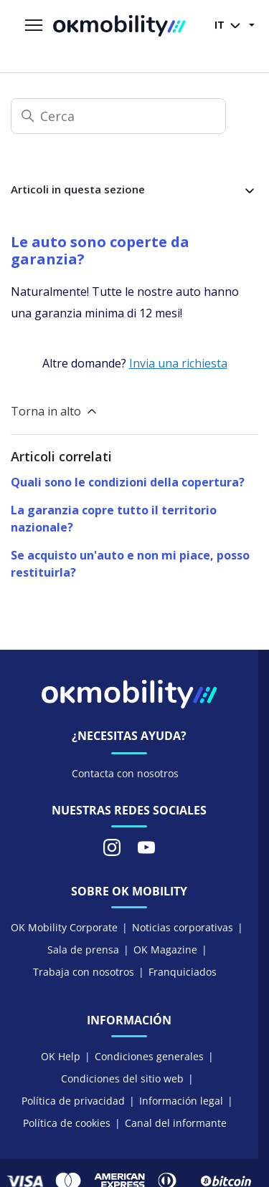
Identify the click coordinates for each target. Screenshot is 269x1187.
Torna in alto (55, 411)
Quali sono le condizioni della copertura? (128, 482)
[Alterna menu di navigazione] (33, 26)
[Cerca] (118, 116)
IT (230, 26)
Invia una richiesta (178, 363)
